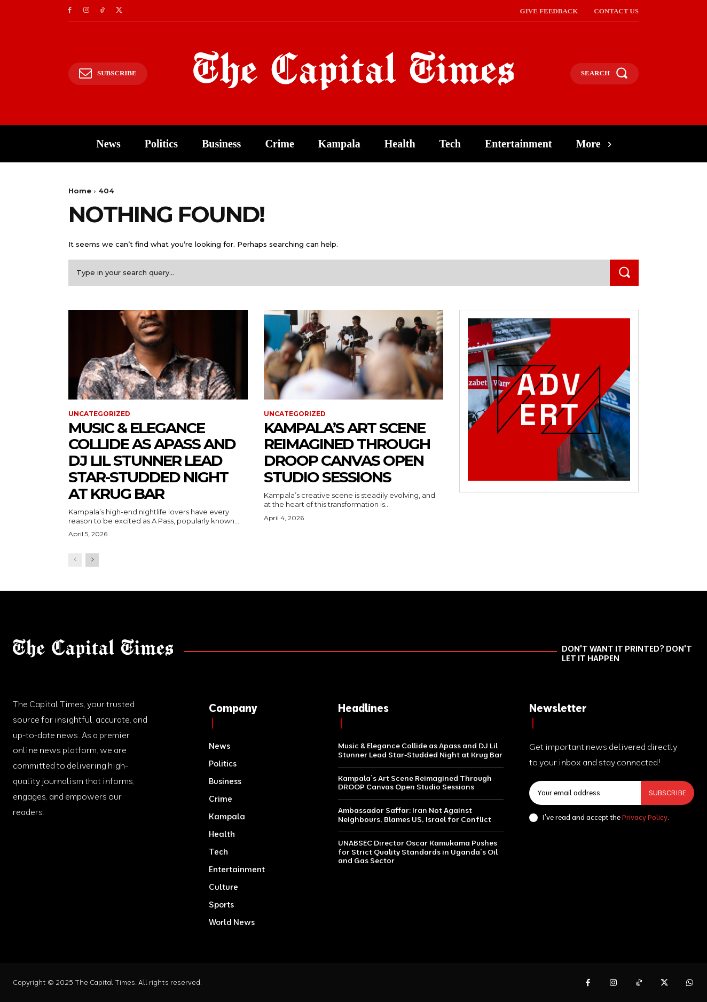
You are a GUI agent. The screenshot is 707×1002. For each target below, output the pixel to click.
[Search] (624, 273)
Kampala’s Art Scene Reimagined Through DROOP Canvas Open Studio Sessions (347, 452)
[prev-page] (75, 560)
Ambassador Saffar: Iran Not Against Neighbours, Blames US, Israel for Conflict (414, 814)
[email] (585, 793)
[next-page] (92, 560)
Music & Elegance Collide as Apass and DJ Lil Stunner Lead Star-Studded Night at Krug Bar (151, 461)
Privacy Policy (644, 817)
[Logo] (353, 71)
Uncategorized (99, 414)
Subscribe (667, 792)
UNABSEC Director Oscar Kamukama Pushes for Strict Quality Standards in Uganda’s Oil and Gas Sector (418, 852)
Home (79, 190)
